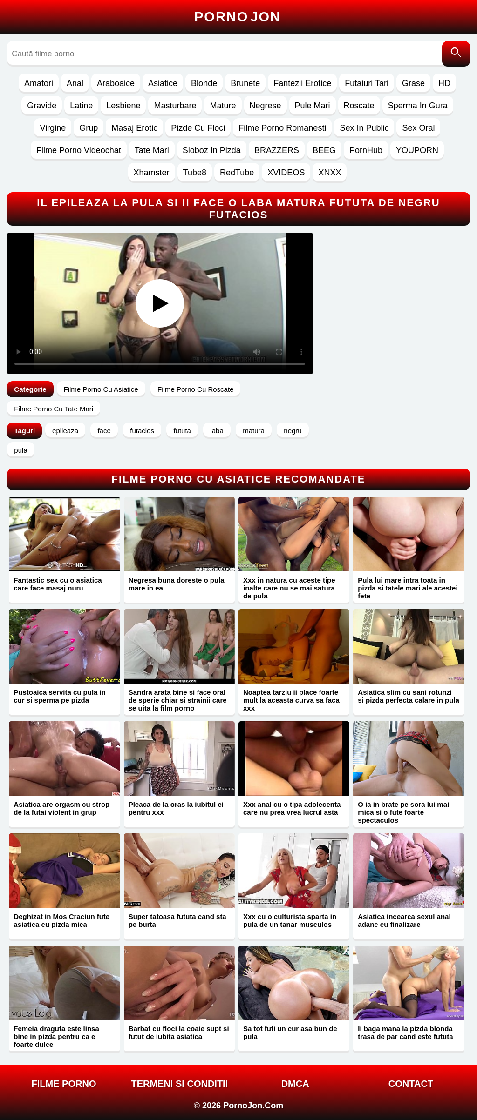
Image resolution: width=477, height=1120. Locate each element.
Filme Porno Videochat (78, 150)
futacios (142, 431)
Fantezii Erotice (302, 83)
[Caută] (456, 54)
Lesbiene (123, 105)
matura (254, 431)
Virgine (53, 128)
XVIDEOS (286, 172)
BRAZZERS (276, 150)
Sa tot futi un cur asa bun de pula (290, 1032)
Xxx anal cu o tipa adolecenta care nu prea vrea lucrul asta (292, 808)
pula (20, 450)
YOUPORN (417, 150)
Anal (75, 83)
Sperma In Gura (418, 105)
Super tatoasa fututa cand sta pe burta (177, 920)
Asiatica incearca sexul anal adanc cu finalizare (404, 920)
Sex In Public (364, 128)
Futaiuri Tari (366, 83)
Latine (81, 105)
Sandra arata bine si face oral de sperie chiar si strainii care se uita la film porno (178, 700)
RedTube (237, 172)
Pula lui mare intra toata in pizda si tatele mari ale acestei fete (407, 588)
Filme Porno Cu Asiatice (101, 389)
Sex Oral (418, 128)
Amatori (38, 83)
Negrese (265, 105)
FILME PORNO (64, 1084)
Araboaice (116, 83)
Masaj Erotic (134, 128)
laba (216, 431)
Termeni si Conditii (179, 1084)
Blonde (204, 83)
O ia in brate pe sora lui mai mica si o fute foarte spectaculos (403, 812)
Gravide (41, 105)
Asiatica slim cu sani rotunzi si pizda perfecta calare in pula (408, 696)
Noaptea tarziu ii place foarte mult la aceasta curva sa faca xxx (291, 700)
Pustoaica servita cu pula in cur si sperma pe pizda (60, 696)
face (103, 431)
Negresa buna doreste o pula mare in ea (177, 584)
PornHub (365, 150)
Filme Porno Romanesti (282, 128)
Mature (223, 105)
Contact (410, 1084)
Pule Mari (312, 105)
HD (444, 83)
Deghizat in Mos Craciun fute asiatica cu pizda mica (61, 920)
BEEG (324, 150)
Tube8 (194, 172)
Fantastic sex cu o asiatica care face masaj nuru (58, 584)
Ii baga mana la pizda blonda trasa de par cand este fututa (405, 1032)
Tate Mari (152, 150)
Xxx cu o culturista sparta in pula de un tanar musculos (289, 920)
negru (292, 431)
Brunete (245, 83)
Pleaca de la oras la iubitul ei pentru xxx (176, 808)
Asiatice (162, 83)
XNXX (329, 172)
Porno (237, 16)
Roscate (359, 105)
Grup (88, 128)
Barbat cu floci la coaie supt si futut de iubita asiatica (179, 1032)
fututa (182, 431)
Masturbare (175, 105)
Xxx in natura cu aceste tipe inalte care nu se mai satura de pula (289, 588)
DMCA (295, 1084)
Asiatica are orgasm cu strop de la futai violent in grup (61, 808)
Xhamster (152, 172)
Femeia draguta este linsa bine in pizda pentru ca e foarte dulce (56, 1036)
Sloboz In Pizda (212, 150)
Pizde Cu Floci (198, 128)
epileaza (65, 431)
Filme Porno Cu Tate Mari (53, 409)
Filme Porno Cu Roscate (195, 389)
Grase (413, 83)
